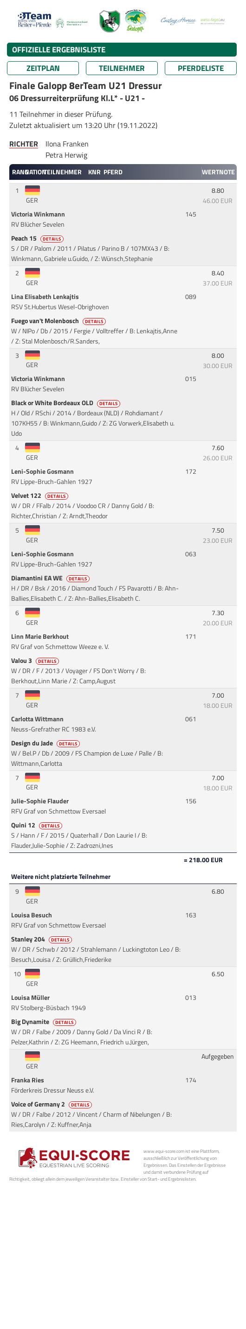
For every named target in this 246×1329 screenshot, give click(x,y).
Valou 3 (35, 660)
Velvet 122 (40, 495)
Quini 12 (37, 825)
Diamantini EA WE (51, 578)
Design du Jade (46, 743)
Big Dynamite (44, 1022)
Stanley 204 (42, 939)
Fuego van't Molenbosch (59, 321)
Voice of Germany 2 (52, 1104)
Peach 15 (38, 238)
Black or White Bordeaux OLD (66, 403)
